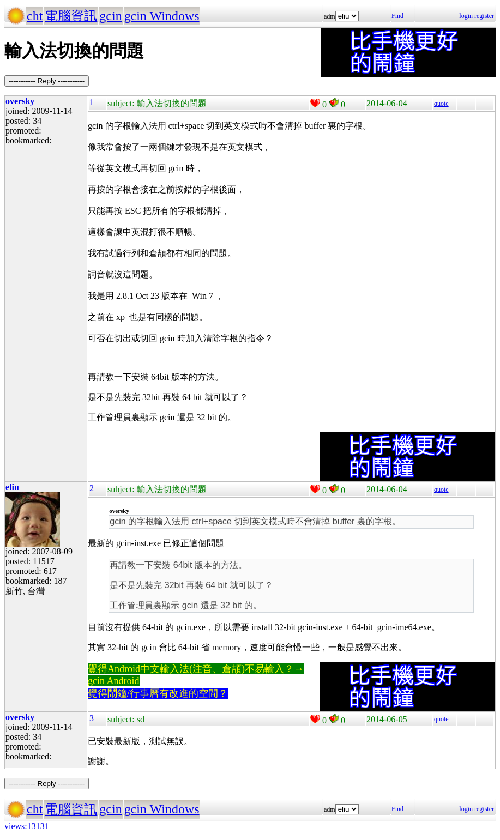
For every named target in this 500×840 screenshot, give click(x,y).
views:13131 (26, 826)
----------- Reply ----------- (47, 81)
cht (35, 16)
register (484, 16)
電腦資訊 (71, 16)
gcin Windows (162, 16)
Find (397, 16)
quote (441, 103)
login (466, 16)
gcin (110, 16)
